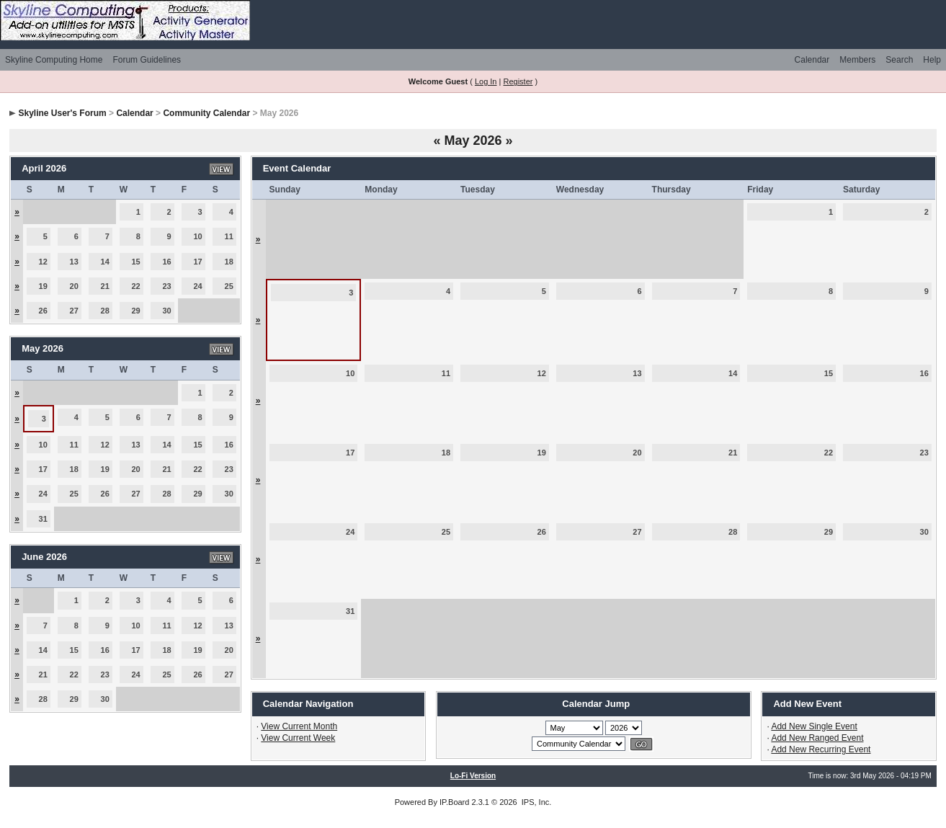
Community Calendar (206, 113)
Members (857, 60)
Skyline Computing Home (53, 60)
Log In (486, 81)
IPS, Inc (536, 802)
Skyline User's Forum (62, 113)
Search (899, 60)
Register (517, 81)
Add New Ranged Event (817, 738)
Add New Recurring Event (820, 749)
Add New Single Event (814, 726)
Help (932, 60)
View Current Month (299, 726)
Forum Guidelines (146, 60)
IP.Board (454, 802)
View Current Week (298, 738)
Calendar (812, 60)
